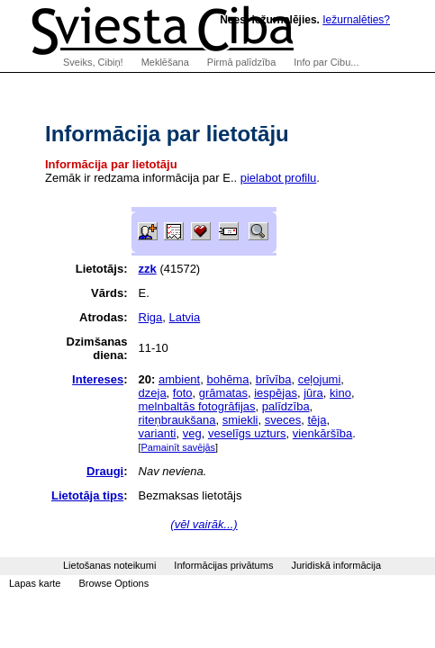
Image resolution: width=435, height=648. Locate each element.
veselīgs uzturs (247, 433)
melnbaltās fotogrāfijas (197, 406)
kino (340, 393)
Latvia (185, 317)
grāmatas (223, 393)
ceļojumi (319, 379)
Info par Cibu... (326, 62)
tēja (316, 420)
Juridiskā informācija (336, 565)
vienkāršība (322, 433)
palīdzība (286, 406)
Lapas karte (34, 583)
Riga (151, 317)
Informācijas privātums (223, 565)
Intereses (97, 379)
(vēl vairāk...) (203, 524)
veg (192, 433)
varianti (158, 433)
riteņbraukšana (177, 420)
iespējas (275, 393)
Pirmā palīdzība (241, 62)
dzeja (153, 393)
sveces (283, 420)
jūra (313, 393)
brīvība (274, 379)
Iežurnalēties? (356, 20)
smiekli (240, 420)
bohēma (227, 379)
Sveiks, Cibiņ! (93, 62)
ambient (179, 379)
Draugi (104, 471)
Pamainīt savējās (178, 447)
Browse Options (113, 583)
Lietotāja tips (87, 495)
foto (183, 393)
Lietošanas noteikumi (109, 565)
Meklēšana (165, 62)
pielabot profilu (278, 177)
